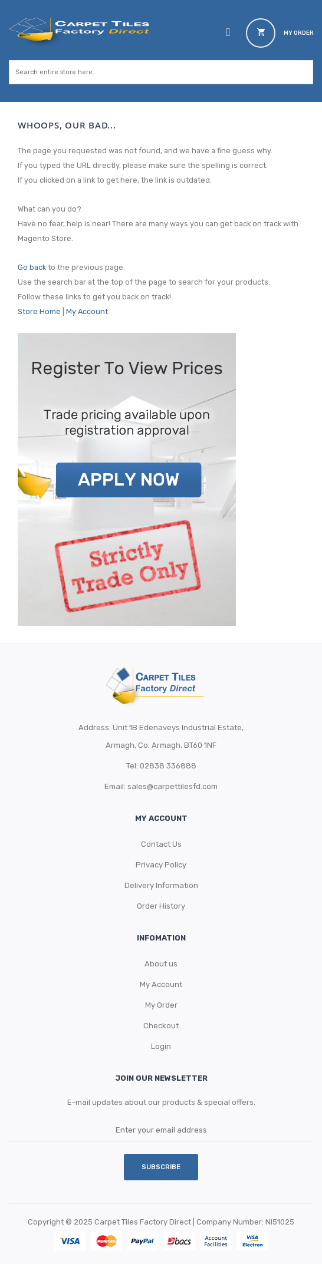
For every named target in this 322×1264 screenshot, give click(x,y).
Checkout (161, 1025)
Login (161, 1046)
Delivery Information (161, 885)
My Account (87, 311)
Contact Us (161, 844)
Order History (161, 906)
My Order (161, 1005)
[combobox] (149, 72)
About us (161, 963)
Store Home (39, 311)
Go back (32, 267)
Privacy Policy (161, 864)
